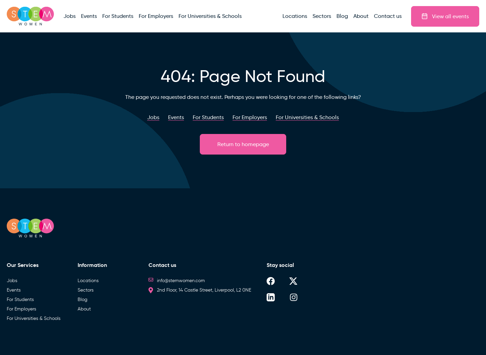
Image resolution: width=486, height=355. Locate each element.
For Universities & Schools (33, 318)
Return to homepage (243, 144)
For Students (20, 299)
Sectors (85, 290)
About (84, 309)
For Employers (21, 309)
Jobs (12, 280)
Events (14, 290)
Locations (88, 280)
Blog (82, 299)
